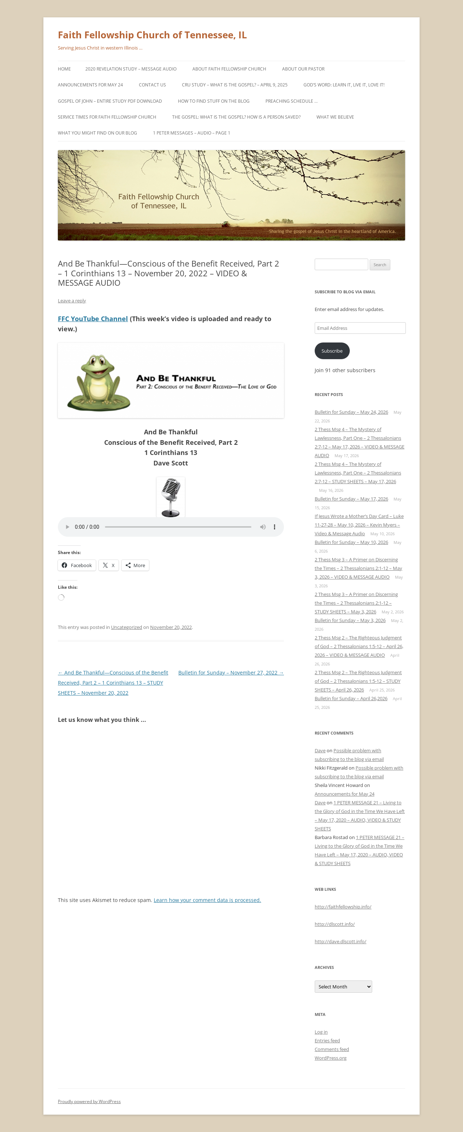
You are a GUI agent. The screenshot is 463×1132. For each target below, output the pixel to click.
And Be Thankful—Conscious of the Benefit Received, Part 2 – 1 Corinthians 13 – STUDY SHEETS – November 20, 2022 (113, 682)
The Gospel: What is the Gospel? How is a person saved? (236, 117)
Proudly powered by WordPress (89, 1101)
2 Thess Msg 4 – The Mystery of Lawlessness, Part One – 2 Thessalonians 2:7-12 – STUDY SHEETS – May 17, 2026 (358, 473)
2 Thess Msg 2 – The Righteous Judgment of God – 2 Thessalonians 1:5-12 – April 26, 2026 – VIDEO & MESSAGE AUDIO (359, 646)
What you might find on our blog (97, 133)
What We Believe (335, 117)
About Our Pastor (303, 69)
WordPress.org (331, 1058)
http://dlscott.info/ (335, 924)
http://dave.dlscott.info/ (340, 941)
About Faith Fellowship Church (229, 69)
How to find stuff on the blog (214, 101)
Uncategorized (126, 627)
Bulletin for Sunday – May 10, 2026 (351, 542)
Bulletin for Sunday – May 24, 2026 (351, 412)
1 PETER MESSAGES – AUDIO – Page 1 (191, 133)
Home (64, 69)
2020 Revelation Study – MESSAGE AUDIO (131, 69)
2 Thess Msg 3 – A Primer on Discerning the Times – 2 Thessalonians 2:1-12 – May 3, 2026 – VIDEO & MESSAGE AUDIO (358, 568)
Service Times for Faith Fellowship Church (107, 117)
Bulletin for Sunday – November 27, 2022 (231, 672)
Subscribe (332, 351)
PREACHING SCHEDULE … (292, 101)
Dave (320, 750)
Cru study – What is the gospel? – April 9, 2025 (235, 85)
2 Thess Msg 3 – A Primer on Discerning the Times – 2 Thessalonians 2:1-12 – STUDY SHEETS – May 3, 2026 (356, 603)
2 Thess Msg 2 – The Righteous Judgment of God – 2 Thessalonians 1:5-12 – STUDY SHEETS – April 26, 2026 (358, 681)
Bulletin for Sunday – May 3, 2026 (350, 620)
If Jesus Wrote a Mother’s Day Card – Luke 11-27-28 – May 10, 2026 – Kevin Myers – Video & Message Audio (359, 525)
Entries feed (327, 1040)
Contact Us (152, 85)
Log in (321, 1032)
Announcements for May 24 (90, 85)
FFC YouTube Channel (93, 318)
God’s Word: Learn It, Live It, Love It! (344, 85)
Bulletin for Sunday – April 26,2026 (351, 698)
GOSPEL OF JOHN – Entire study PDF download (110, 101)
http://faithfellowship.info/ (343, 906)
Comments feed (332, 1049)
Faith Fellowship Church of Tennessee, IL (152, 34)
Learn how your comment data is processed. (207, 900)
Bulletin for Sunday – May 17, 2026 (351, 498)
